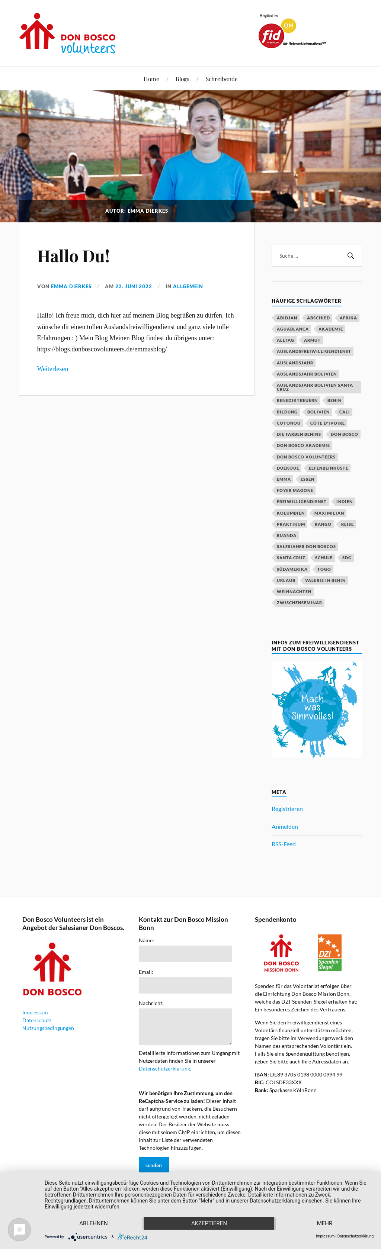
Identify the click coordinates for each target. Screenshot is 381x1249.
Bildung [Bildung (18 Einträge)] (287, 411)
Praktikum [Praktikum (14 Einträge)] (291, 524)
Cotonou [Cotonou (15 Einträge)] (289, 423)
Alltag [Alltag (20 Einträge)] (285, 340)
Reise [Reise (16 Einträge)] (347, 524)
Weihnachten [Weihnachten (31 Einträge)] (294, 591)
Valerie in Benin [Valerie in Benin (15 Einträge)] (325, 580)
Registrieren (287, 808)
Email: (146, 972)
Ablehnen (93, 1223)
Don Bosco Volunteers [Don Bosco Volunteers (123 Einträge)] (306, 456)
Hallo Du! (73, 255)
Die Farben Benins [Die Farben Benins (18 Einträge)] (299, 434)
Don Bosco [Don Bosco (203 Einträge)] (344, 434)
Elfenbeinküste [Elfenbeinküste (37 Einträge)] (328, 468)
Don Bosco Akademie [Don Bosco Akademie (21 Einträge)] (303, 445)
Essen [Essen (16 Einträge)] (307, 479)
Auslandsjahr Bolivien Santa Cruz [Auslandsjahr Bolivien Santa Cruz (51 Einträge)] (315, 387)
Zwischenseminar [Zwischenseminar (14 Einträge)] (299, 602)
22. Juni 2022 (133, 286)
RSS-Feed (284, 843)
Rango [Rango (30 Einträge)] (323, 524)
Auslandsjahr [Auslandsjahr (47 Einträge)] (295, 362)
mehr (325, 1223)
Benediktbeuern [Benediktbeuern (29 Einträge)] (297, 400)
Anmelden (285, 826)
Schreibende (222, 79)
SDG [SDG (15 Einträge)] (347, 557)
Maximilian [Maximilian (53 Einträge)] (329, 513)
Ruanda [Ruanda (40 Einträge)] (287, 535)
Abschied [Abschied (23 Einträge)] (318, 317)
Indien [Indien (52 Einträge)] (344, 501)
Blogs (182, 79)
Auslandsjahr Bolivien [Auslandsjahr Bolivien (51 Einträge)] (307, 373)
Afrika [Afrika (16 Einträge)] (348, 317)
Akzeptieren (209, 1223)
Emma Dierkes (71, 286)
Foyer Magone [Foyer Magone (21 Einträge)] (295, 490)
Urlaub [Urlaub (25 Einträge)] (286, 580)
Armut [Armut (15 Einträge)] (312, 340)
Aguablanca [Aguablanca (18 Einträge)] (293, 328)
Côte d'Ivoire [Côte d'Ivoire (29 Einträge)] (327, 423)
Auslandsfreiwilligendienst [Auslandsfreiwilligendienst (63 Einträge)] (314, 351)
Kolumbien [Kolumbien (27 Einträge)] (291, 513)
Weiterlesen (52, 369)
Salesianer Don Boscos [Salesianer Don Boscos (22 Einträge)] (306, 546)
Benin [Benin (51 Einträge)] (334, 400)
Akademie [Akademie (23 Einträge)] (330, 328)
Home (151, 79)
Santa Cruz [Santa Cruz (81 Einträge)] (291, 557)
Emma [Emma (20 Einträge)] (284, 479)
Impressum (35, 1012)
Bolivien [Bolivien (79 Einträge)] (318, 411)
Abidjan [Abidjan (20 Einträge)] (287, 317)
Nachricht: (151, 1003)
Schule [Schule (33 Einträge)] (324, 557)
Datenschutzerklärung (164, 1068)
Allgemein (188, 286)
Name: (146, 940)
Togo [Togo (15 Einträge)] (324, 569)
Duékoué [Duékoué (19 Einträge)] (288, 468)
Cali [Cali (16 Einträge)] (344, 411)
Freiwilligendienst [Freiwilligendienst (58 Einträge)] (302, 501)
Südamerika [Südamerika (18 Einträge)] (292, 569)
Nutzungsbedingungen (48, 1028)
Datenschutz (36, 1020)
